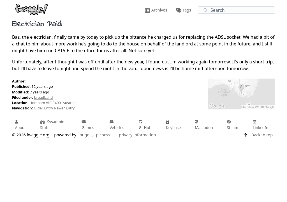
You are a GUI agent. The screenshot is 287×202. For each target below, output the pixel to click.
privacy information (137, 134)
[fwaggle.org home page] (31, 9)
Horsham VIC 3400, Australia (53, 102)
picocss (103, 134)
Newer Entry (64, 108)
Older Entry (43, 108)
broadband (43, 97)
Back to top (262, 134)
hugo (84, 134)
